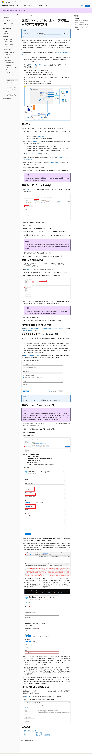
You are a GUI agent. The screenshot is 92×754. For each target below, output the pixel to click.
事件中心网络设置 (27, 330)
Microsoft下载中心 (32, 400)
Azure (23, 15)
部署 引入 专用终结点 (79, 22)
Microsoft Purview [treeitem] (7, 20)
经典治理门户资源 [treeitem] (9, 41)
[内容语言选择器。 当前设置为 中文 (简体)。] (6, 751)
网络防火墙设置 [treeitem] (11, 77)
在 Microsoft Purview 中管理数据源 (33, 733)
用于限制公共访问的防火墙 (81, 28)
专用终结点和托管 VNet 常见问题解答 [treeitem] (11, 95)
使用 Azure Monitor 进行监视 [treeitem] (11, 68)
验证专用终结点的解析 (30, 731)
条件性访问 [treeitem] (8, 65)
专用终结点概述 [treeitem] (11, 75)
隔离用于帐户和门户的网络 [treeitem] (12, 83)
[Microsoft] (3, 2)
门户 (82, 5)
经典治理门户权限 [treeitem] (9, 44)
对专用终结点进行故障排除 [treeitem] (12, 90)
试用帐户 (87, 5)
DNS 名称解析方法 (35, 141)
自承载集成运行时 (54, 162)
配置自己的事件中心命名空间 (48, 178)
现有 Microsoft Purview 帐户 (33, 154)
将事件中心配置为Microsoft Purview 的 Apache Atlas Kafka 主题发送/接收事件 (45, 328)
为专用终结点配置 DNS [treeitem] (12, 87)
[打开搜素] (88, 2)
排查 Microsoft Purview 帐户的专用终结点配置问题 (37, 735)
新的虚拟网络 (41, 136)
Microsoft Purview (31, 15)
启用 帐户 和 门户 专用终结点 (81, 20)
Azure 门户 (29, 189)
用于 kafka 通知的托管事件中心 (37, 65)
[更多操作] (69, 16)
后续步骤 (77, 29)
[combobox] (10, 18)
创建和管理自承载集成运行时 (31, 355)
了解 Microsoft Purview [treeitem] (8, 23)
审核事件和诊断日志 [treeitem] (10, 62)
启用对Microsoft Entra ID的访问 (82, 26)
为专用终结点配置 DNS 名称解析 (48, 313)
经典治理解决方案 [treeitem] (9, 47)
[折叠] (17, 14)
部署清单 (77, 18)
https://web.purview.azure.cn (53, 34)
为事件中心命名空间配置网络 (81, 24)
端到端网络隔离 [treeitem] (11, 80)
